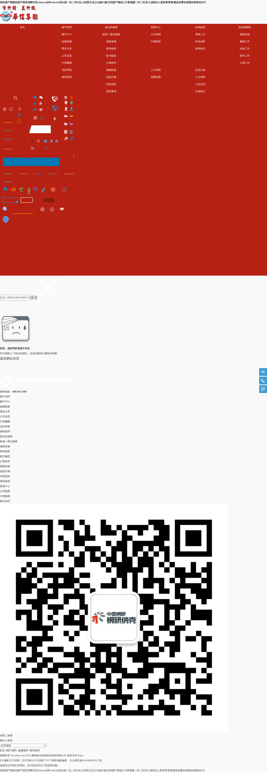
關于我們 (67, 27)
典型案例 (111, 91)
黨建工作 (245, 41)
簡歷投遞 (156, 77)
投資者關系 (245, 27)
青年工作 (245, 55)
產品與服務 (111, 27)
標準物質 (111, 48)
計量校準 (111, 63)
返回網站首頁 (9, 358)
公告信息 (200, 84)
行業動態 (156, 41)
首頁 (22, 27)
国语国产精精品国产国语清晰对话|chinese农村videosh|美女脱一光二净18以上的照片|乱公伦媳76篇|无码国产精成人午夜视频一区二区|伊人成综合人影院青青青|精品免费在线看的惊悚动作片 (103, 2)
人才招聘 (156, 70)
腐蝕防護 (111, 70)
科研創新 (200, 27)
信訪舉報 (67, 70)
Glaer (80, 755)
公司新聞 (156, 34)
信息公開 (200, 70)
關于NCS (67, 34)
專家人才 (200, 34)
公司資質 (67, 55)
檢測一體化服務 (111, 34)
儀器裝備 (111, 41)
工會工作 (245, 63)
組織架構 (67, 41)
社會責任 (200, 91)
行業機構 (67, 63)
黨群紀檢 (245, 34)
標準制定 (200, 48)
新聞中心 (156, 27)
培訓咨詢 (111, 84)
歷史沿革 (67, 48)
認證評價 (111, 77)
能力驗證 (111, 55)
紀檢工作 (245, 48)
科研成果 (200, 41)
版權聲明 (23, 750)
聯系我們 (67, 77)
